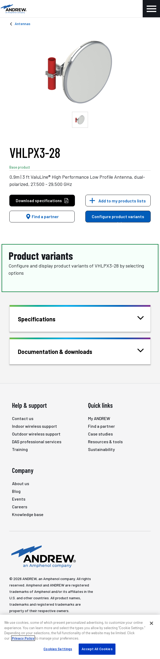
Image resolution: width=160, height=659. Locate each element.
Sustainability (101, 449)
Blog (16, 491)
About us (20, 483)
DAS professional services (36, 441)
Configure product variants (118, 218)
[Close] (151, 623)
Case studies (100, 433)
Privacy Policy (23, 638)
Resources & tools (105, 441)
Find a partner (42, 216)
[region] (80, 637)
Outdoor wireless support (36, 433)
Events (18, 498)
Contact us (22, 418)
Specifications (43, 318)
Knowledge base (27, 514)
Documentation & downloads (62, 351)
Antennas (22, 23)
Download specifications (42, 200)
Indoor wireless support (34, 426)
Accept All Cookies (97, 649)
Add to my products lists (122, 200)
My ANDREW (99, 418)
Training (20, 449)
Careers (19, 506)
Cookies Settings (57, 649)
